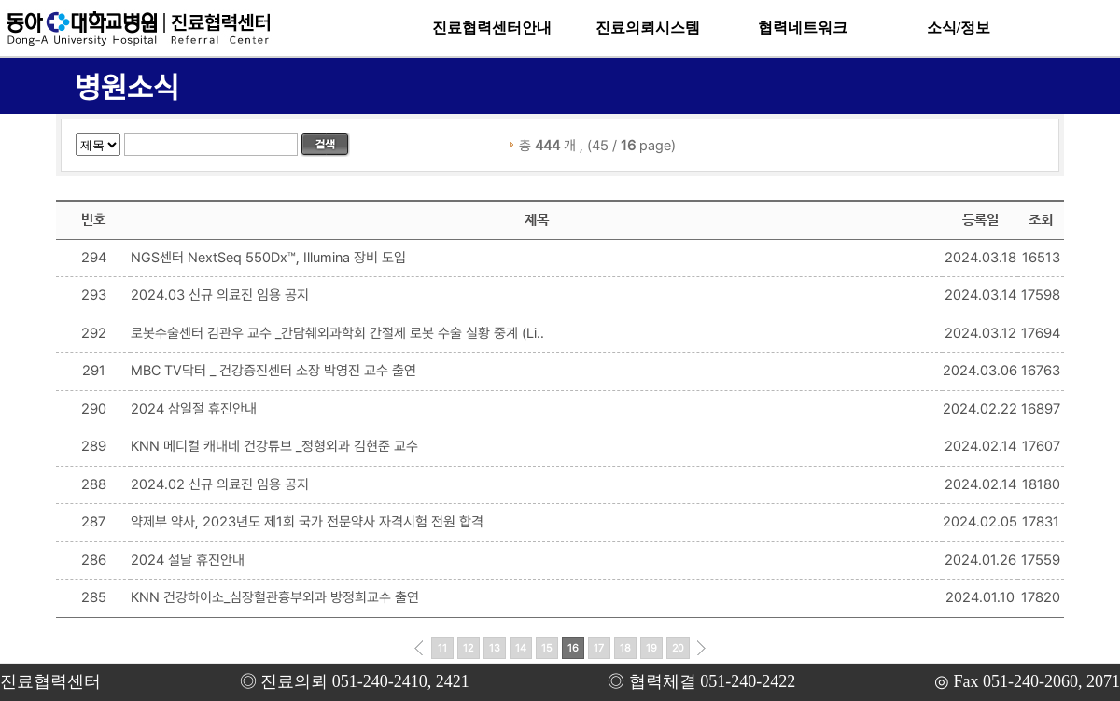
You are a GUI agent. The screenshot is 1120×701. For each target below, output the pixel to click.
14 (520, 648)
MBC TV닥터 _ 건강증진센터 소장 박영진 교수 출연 (273, 370)
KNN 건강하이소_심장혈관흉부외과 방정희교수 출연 (275, 597)
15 (547, 648)
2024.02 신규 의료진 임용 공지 (220, 484)
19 (651, 648)
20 (678, 648)
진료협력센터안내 (492, 27)
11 (442, 648)
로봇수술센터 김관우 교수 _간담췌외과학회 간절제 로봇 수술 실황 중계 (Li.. (337, 333)
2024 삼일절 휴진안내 (194, 408)
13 (494, 648)
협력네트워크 (802, 27)
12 (468, 648)
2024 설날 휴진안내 (188, 560)
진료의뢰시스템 (647, 27)
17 (599, 648)
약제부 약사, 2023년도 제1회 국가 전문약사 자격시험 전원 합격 (307, 521)
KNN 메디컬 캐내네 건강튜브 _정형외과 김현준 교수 (274, 446)
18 (625, 648)
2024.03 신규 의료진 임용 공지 (220, 295)
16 (573, 648)
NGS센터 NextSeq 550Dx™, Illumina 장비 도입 (268, 257)
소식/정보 (958, 27)
